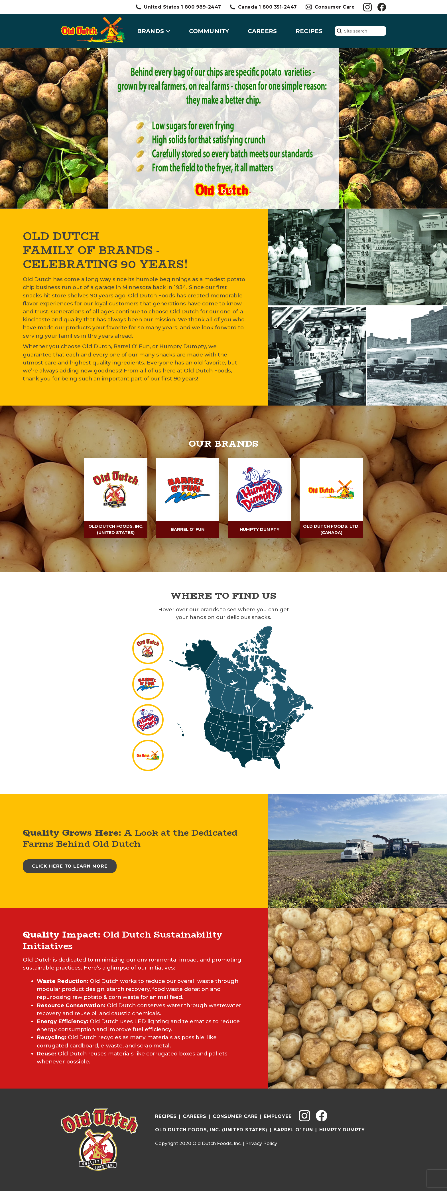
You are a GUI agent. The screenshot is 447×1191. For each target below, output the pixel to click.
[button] (216, 191)
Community (209, 31)
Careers (262, 31)
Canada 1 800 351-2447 (267, 7)
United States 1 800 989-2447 (182, 7)
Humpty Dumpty (342, 1128)
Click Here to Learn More (69, 865)
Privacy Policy (261, 1142)
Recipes (309, 31)
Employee (277, 1115)
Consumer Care (335, 7)
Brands (150, 31)
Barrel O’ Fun (293, 1128)
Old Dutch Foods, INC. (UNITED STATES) (211, 1128)
